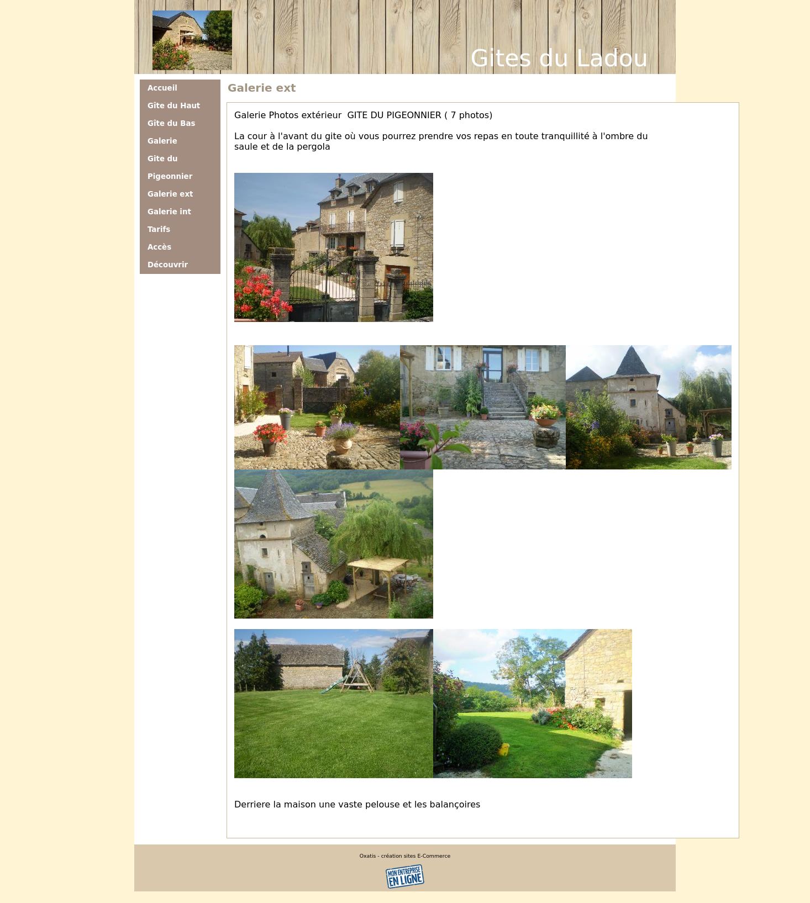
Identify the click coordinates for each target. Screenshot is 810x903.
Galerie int (169, 212)
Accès (159, 247)
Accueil (162, 88)
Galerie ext (170, 194)
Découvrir (168, 265)
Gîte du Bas (171, 123)
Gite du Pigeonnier (170, 168)
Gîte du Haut (174, 106)
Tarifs (159, 229)
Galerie (162, 141)
